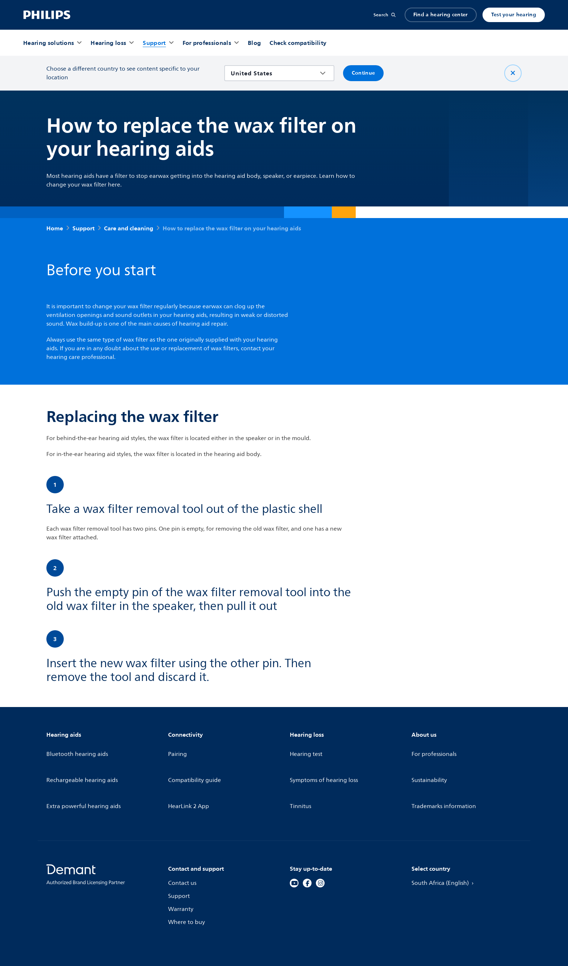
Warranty (181, 870)
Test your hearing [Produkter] (513, 14)
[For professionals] (207, 42)
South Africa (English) (445, 844)
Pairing (178, 747)
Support (179, 857)
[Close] (513, 73)
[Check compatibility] (298, 42)
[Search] (384, 15)
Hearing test (307, 747)
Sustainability (430, 760)
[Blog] (254, 42)
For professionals (435, 747)
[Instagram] (320, 844)
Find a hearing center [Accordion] (440, 14)
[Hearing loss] (108, 42)
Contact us (182, 844)
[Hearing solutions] (48, 42)
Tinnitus (301, 773)
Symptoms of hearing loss (325, 760)
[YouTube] (294, 844)
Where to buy (187, 883)
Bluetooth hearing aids (78, 747)
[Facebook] (307, 844)
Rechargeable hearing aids (83, 760)
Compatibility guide (195, 760)
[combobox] (274, 73)
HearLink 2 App (189, 773)
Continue (363, 73)
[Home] (47, 15)
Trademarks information (445, 773)
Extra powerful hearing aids (85, 773)
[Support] (154, 42)
